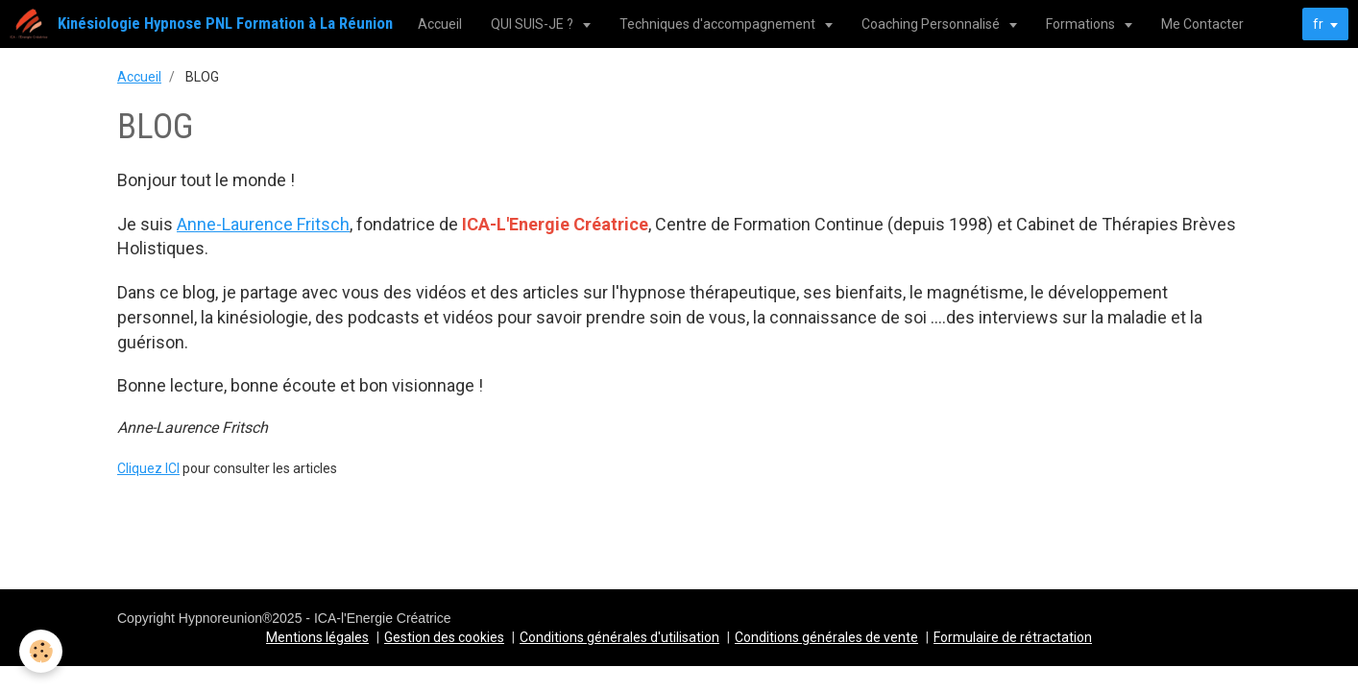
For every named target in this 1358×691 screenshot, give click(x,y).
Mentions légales (317, 637)
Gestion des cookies (444, 637)
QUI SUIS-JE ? (533, 24)
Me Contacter (1202, 24)
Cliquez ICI (148, 468)
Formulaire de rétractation (1013, 637)
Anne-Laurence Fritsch (263, 224)
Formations (1082, 24)
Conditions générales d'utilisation (619, 637)
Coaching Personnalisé (932, 24)
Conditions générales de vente (826, 637)
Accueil (440, 24)
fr (1318, 24)
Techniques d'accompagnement (718, 24)
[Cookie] (40, 651)
